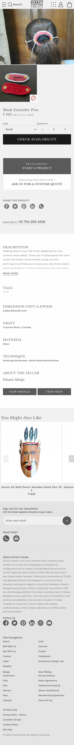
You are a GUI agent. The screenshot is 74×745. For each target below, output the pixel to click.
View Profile (19, 391)
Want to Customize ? (37, 166)
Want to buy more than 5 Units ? (37, 182)
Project (42, 651)
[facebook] (6, 206)
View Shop (54, 391)
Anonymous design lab (51, 661)
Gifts (5, 680)
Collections (9, 675)
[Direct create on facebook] (6, 622)
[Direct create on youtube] (49, 622)
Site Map (7, 729)
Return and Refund (48, 690)
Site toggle (4, 5)
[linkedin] (32, 206)
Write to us (16, 538)
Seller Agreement (47, 680)
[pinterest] (23, 206)
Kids (5, 695)
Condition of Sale (12, 720)
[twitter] (15, 206)
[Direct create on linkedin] (32, 622)
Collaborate (44, 656)
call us (6, 538)
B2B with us (9, 646)
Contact (7, 656)
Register (7, 666)
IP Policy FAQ (10, 710)
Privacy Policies (46, 675)
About (6, 641)
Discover (43, 646)
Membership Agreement (51, 695)
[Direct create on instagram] (41, 622)
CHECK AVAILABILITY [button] (37, 139)
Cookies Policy (10, 724)
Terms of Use (45, 700)
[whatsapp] (41, 206)
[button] (71, 458)
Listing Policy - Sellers (14, 715)
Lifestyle (7, 700)
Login (6, 661)
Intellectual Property (49, 685)
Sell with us (9, 651)
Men (5, 685)
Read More (10, 273)
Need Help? (24, 222)
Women (7, 690)
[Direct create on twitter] (15, 622)
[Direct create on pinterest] (23, 622)
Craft (41, 641)
